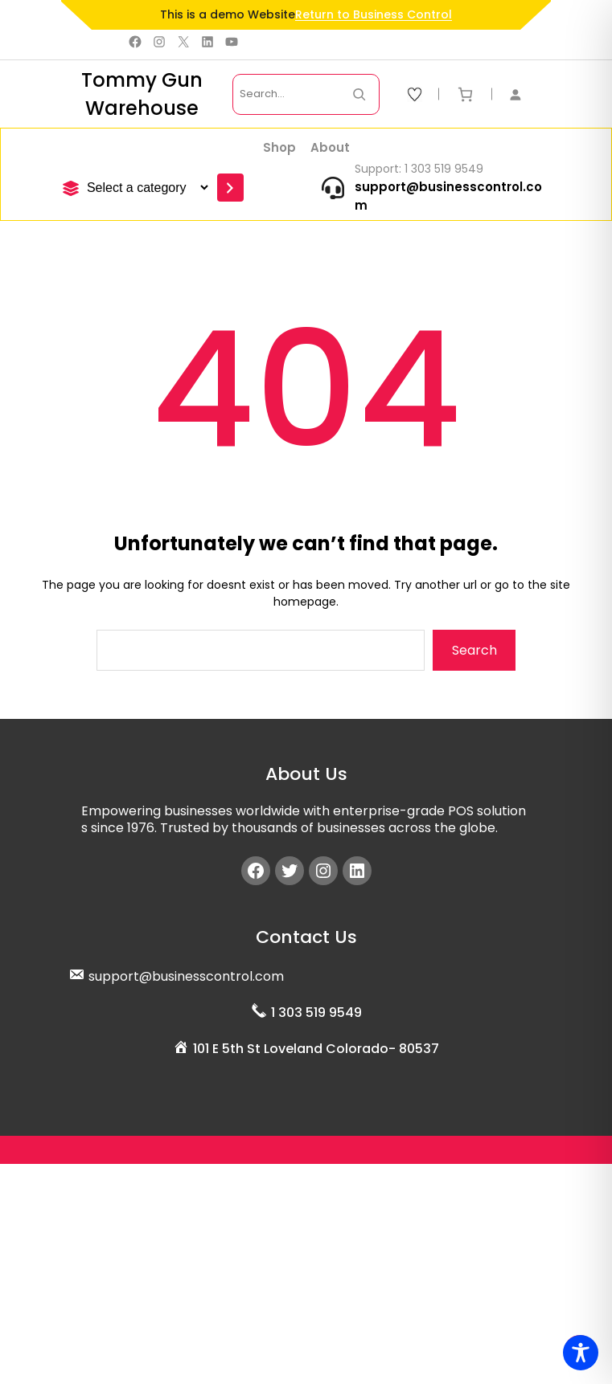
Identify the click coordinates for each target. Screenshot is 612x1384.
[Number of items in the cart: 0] (465, 94)
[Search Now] (359, 94)
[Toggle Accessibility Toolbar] (580, 1352)
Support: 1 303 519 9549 (419, 169)
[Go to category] (230, 188)
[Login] (523, 94)
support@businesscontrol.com (186, 976)
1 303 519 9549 (316, 1012)
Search (474, 650)
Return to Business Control (373, 14)
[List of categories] (145, 188)
